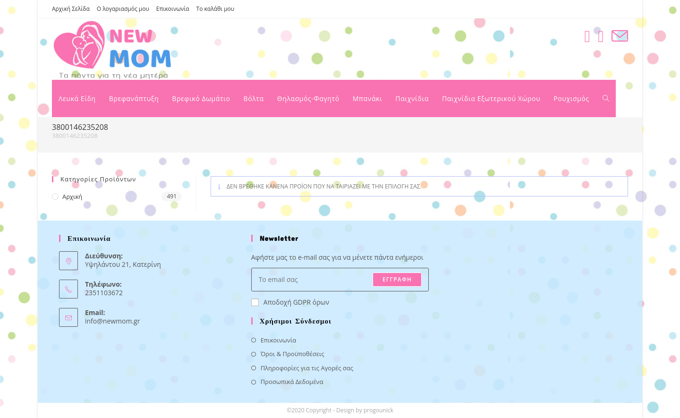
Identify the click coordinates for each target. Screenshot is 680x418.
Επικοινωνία (172, 9)
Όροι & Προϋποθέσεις (292, 354)
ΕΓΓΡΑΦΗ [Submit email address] (397, 279)
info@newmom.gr (112, 320)
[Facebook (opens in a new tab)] (587, 36)
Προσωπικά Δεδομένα (292, 381)
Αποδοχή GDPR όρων (290, 302)
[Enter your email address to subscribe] (340, 279)
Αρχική (72, 196)
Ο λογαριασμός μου (123, 9)
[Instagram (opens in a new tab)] (601, 36)
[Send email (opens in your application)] (620, 36)
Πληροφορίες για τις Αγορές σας (307, 368)
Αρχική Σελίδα (71, 9)
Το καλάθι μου (215, 9)
